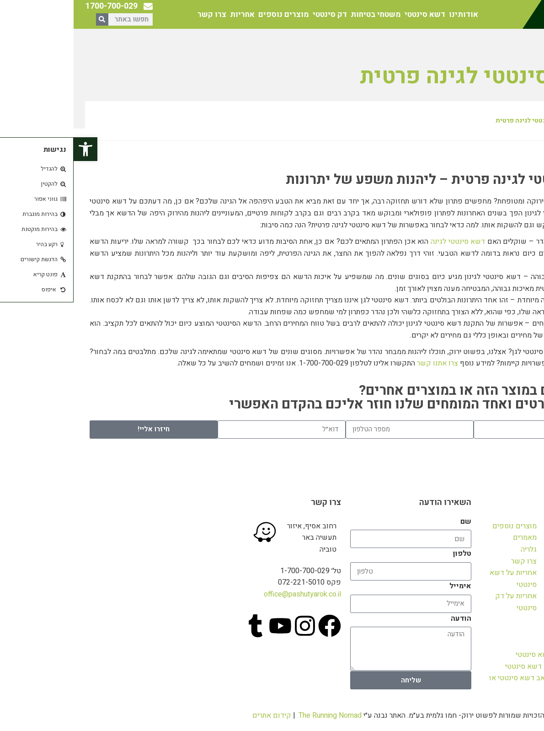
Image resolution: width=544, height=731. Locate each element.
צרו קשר (138, 14)
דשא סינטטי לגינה (384, 241)
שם (392, 521)
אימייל (387, 585)
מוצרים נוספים (210, 14)
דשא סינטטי (351, 14)
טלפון (388, 553)
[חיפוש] (28, 19)
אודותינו (390, 14)
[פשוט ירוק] (76, 533)
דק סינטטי (256, 14)
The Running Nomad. (256, 715)
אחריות (168, 14)
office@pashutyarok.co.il (228, 594)
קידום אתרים (198, 715)
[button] (12, 149)
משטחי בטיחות (302, 14)
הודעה (387, 618)
